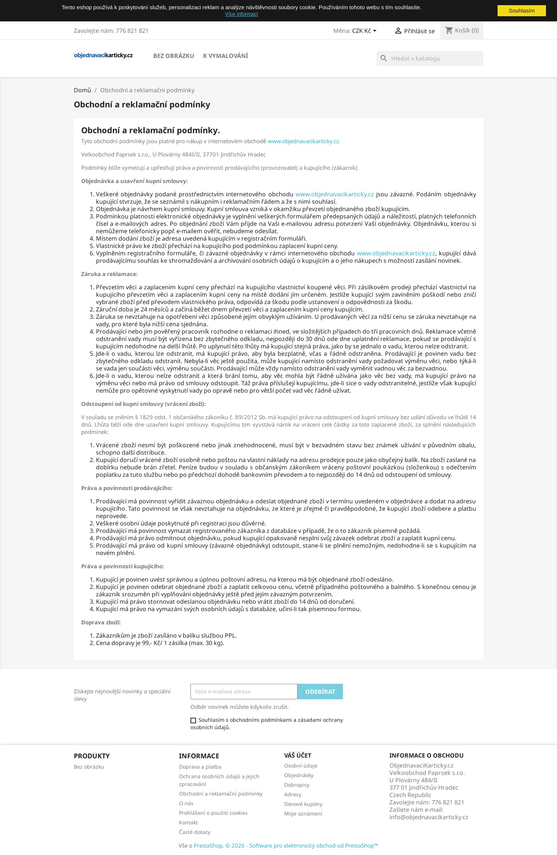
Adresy (292, 794)
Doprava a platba (200, 766)
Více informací (241, 14)
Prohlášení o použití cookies (213, 812)
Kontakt (188, 822)
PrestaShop (208, 845)
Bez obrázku (173, 56)
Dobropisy (296, 784)
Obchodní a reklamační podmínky (220, 793)
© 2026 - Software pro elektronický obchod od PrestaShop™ (302, 845)
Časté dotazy (194, 831)
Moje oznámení (303, 813)
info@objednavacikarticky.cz (428, 817)
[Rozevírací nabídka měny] (365, 31)
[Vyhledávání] (430, 58)
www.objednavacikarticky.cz (303, 141)
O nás (186, 803)
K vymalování (225, 56)
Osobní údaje (300, 765)
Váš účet (297, 755)
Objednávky (298, 775)
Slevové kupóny (303, 803)
